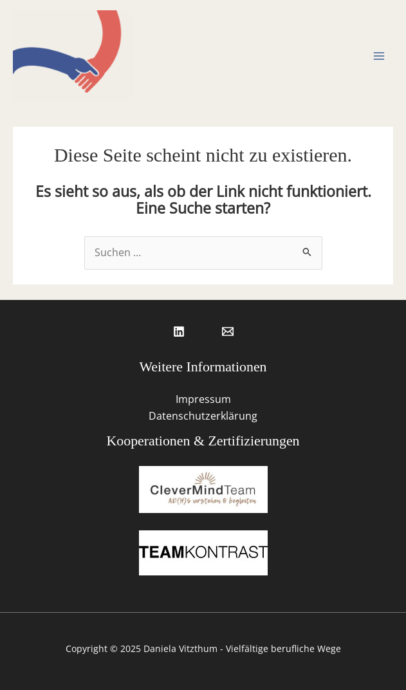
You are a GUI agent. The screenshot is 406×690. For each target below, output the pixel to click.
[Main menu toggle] (379, 56)
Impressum (203, 399)
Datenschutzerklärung (203, 416)
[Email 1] (227, 331)
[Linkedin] (179, 331)
